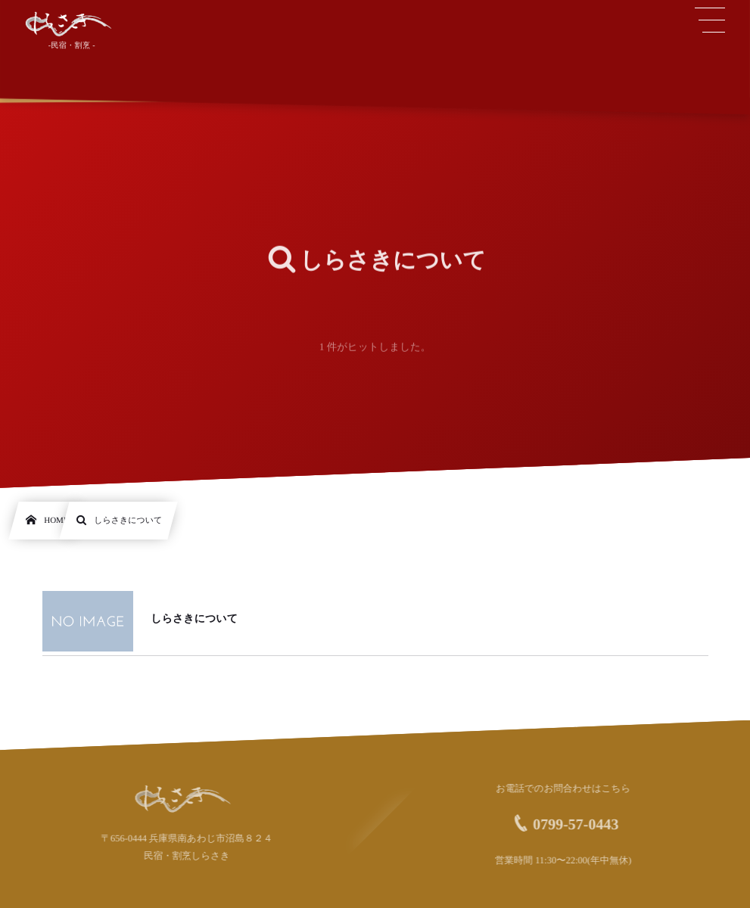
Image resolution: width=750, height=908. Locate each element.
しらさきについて (194, 619)
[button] (709, 20)
